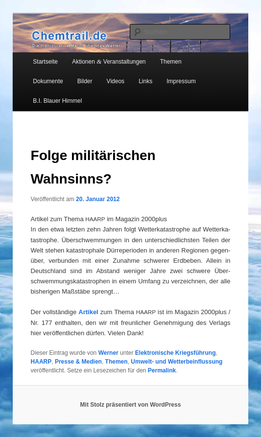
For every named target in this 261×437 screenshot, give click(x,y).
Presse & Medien (78, 361)
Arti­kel (88, 312)
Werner (108, 352)
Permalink (162, 370)
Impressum (180, 81)
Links (145, 81)
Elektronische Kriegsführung (175, 352)
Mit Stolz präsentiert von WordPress (130, 404)
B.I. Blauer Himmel (57, 100)
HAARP (41, 361)
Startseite (45, 61)
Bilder (85, 81)
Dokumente (48, 81)
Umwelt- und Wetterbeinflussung (176, 361)
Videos (115, 81)
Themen (171, 61)
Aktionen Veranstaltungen (108, 61)
